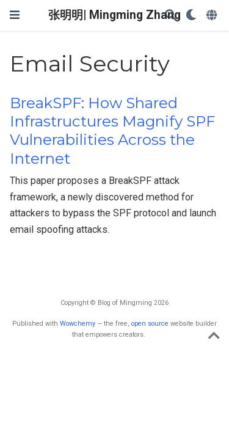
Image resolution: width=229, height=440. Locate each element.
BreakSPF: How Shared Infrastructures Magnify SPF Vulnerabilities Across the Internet (112, 130)
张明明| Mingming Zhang (114, 15)
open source (150, 324)
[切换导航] (15, 15)
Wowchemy (77, 324)
